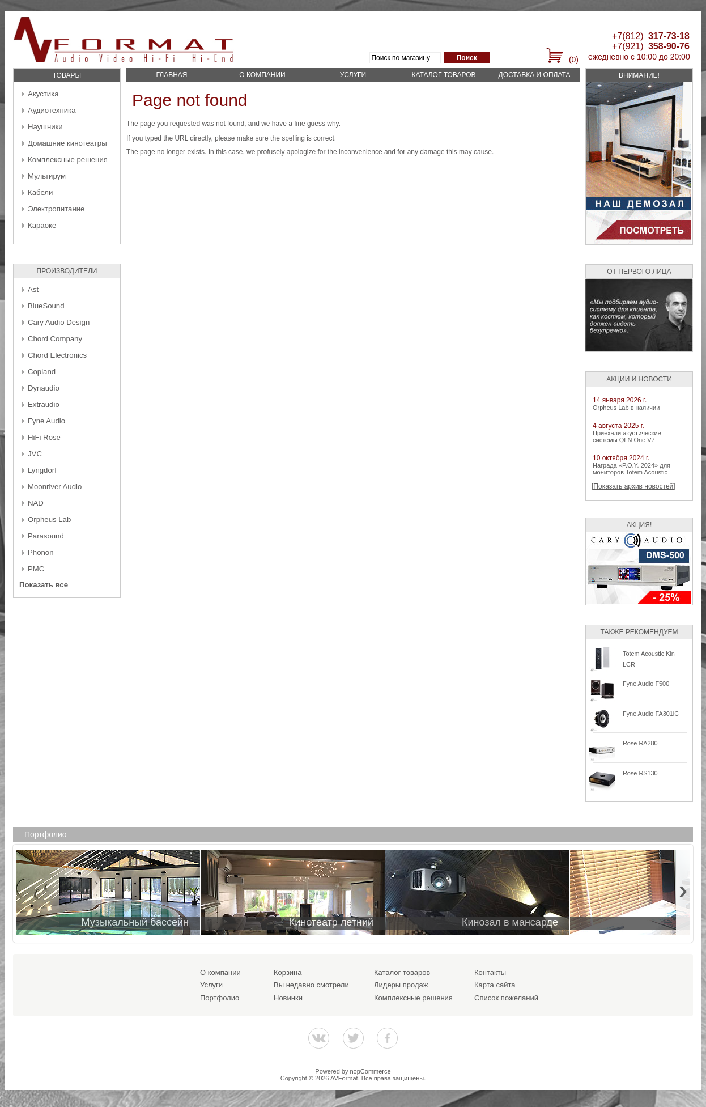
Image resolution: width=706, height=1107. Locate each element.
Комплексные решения (68, 159)
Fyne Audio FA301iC (651, 713)
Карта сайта (494, 985)
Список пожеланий (506, 998)
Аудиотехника (51, 110)
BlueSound (46, 306)
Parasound (46, 536)
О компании (262, 75)
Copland (42, 371)
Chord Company (55, 338)
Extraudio (43, 404)
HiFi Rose (44, 437)
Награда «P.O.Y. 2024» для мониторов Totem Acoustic (631, 469)
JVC (35, 453)
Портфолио (219, 998)
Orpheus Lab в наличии (626, 407)
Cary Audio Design (59, 322)
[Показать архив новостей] (633, 486)
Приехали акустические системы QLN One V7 (627, 436)
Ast (33, 289)
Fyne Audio (46, 421)
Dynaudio (43, 388)
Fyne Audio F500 (646, 683)
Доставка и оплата (535, 75)
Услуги (353, 75)
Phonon (40, 552)
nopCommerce (370, 1071)
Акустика (43, 94)
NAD (36, 503)
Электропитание (56, 209)
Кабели (40, 192)
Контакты (490, 972)
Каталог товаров (443, 75)
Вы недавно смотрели (311, 985)
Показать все (43, 584)
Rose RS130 (640, 773)
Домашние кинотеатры (67, 143)
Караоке (42, 225)
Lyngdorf (42, 470)
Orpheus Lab (49, 519)
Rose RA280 (640, 743)
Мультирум (47, 176)
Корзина (288, 972)
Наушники (45, 126)
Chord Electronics (57, 355)
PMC (36, 569)
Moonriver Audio (55, 486)
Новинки (288, 998)
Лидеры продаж (401, 985)
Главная (171, 75)
